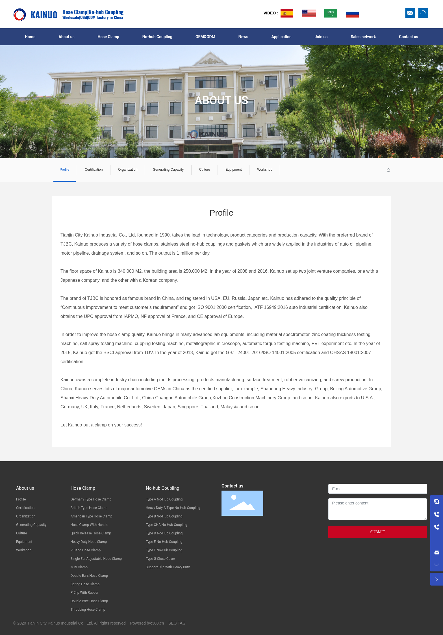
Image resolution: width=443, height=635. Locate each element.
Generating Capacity (168, 170)
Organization (127, 170)
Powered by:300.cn (147, 623)
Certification (94, 170)
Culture (204, 170)
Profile (64, 170)
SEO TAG (177, 623)
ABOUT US (221, 100)
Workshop (264, 170)
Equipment (234, 170)
